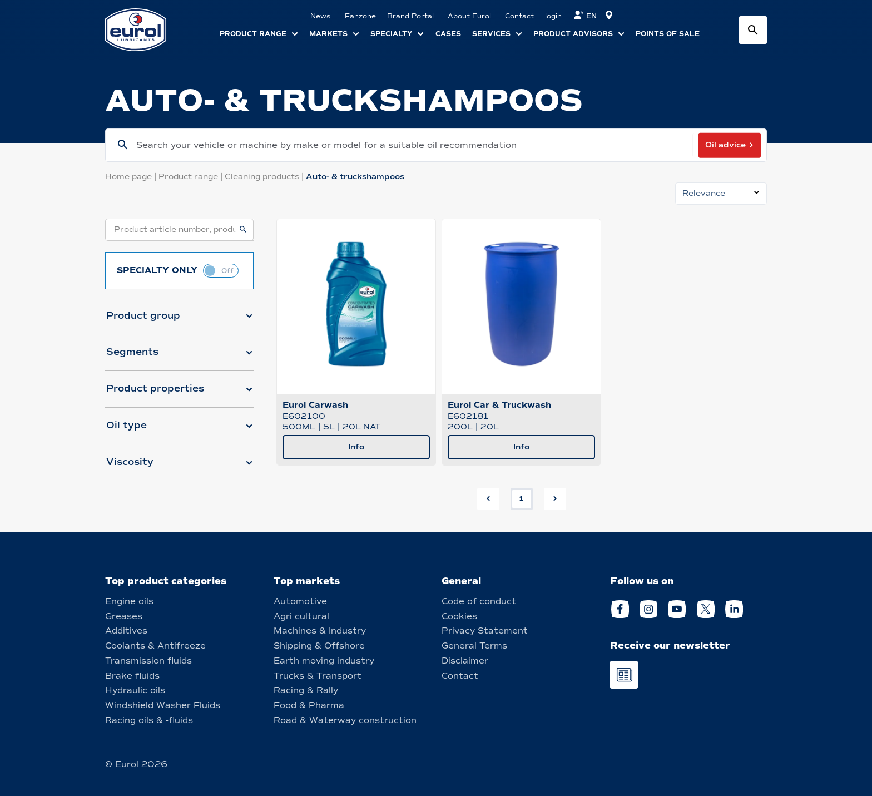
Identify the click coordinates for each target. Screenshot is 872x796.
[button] (179, 320)
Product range (191, 176)
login (553, 16)
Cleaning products (265, 176)
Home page (131, 176)
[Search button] (753, 30)
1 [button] (521, 498)
